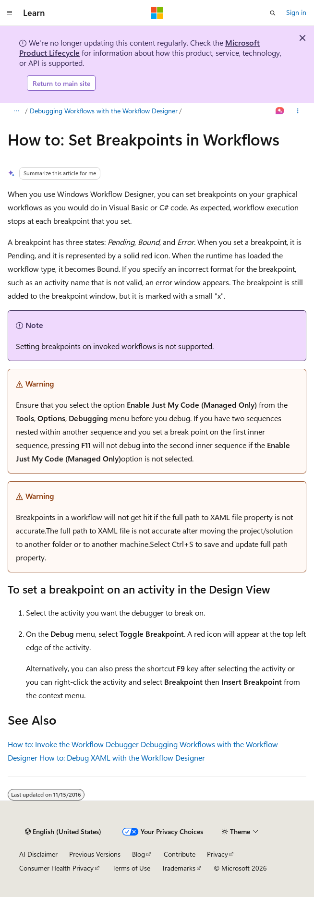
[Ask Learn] (280, 111)
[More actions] (298, 111)
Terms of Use (131, 868)
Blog (138, 854)
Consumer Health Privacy (56, 868)
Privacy (217, 854)
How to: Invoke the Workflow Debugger (73, 744)
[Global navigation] (9, 13)
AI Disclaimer (38, 854)
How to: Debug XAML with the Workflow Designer (122, 757)
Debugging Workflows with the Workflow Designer (104, 110)
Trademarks (178, 868)
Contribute (179, 854)
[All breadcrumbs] (16, 111)
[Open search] (272, 13)
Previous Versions (95, 854)
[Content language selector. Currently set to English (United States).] (63, 831)
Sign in (296, 12)
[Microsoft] (157, 13)
